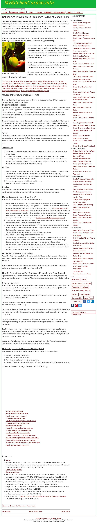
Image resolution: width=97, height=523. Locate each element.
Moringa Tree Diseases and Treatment (82, 173)
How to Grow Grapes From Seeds (84, 146)
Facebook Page (77, 302)
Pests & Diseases (78, 291)
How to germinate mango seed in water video (21, 421)
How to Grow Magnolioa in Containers (81, 209)
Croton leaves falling (79, 202)
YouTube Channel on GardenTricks (79, 312)
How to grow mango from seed (16, 416)
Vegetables (14, 12)
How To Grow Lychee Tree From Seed (83, 60)
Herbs (31, 12)
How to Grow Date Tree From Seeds (82, 88)
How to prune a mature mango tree (17, 445)
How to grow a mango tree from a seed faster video (23, 442)
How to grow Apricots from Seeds (84, 125)
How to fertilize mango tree (82, 23)
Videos (69, 12)
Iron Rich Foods (78, 271)
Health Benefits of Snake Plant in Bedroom (84, 239)
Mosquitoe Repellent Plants (82, 274)
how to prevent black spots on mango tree (50, 218)
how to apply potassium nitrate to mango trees (48, 88)
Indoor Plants (88, 298)
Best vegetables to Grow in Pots (83, 151)
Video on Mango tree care (14, 411)
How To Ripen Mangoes (81, 33)
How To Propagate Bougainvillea (83, 179)
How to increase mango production (17, 423)
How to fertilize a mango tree (15, 418)
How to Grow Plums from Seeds (83, 64)
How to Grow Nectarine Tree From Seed (84, 73)
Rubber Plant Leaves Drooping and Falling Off (83, 260)
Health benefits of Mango (22, 83)
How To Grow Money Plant (81, 158)
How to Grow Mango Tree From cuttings (19, 428)
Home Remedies (59, 12)
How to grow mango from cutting (31, 81)
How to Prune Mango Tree (81, 46)
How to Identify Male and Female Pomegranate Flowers (84, 98)
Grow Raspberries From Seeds (83, 123)
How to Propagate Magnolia (82, 161)
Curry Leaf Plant (78, 156)
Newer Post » (65, 511)
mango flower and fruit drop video (17, 413)
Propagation (48, 12)
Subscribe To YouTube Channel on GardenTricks (19, 506)
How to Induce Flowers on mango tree (84, 39)
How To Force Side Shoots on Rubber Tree (83, 255)
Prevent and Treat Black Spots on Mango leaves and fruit (84, 50)
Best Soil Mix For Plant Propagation (80, 267)
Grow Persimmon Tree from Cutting (82, 109)
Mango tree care (48, 81)
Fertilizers (85, 287)
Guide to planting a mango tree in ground (35, 91)
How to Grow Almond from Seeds (84, 128)
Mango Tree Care (78, 25)
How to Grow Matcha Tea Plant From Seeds (83, 234)
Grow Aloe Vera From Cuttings (83, 189)
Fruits (39, 12)
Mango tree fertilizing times (11, 91)
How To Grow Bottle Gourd (82, 153)
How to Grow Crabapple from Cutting (82, 142)
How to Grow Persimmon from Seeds (83, 104)
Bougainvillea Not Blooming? (82, 181)
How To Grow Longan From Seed (84, 53)
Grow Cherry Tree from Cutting (83, 76)
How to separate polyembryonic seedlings (47, 86)
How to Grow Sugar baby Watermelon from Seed (81, 137)
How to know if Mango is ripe (41, 83)
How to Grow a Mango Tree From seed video (21, 435)
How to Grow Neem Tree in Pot (83, 264)
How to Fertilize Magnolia (81, 212)
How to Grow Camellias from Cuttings (82, 219)
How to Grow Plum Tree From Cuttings (83, 68)
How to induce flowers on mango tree (19, 86)
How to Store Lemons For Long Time (83, 119)
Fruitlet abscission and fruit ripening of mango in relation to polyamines (42, 496)
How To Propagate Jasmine (82, 192)
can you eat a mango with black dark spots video (22, 438)
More (78, 12)
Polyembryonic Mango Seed (82, 43)
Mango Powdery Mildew (14, 470)
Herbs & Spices (77, 283)
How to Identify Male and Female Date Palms (84, 93)
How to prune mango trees (23, 88)
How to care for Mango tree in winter (18, 433)
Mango (8, 460)
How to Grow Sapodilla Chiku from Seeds (84, 83)
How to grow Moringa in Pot (82, 164)
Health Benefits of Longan (81, 56)
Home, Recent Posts (36, 511)
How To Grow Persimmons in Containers (82, 114)
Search (11, 9)
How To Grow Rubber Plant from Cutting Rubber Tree (83, 250)
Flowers (22, 12)
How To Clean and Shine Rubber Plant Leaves (84, 244)
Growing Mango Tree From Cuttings (82, 29)
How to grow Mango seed (10, 81)
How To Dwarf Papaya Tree (82, 79)
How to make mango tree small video (18, 430)
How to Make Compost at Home (83, 230)
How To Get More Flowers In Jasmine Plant (82, 196)
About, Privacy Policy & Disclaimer (46, 518)
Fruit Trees (87, 283)
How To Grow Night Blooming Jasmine (82, 185)
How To (87, 291)
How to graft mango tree (14, 425)
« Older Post (6, 511)
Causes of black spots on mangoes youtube (20, 440)
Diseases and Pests (12, 472)
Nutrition (74, 294)
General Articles (77, 298)
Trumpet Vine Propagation (81, 199)
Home (5, 12)
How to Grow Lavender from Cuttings (82, 224)
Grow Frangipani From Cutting (83, 205)
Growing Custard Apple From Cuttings (82, 132)
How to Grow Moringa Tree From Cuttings (84, 168)
